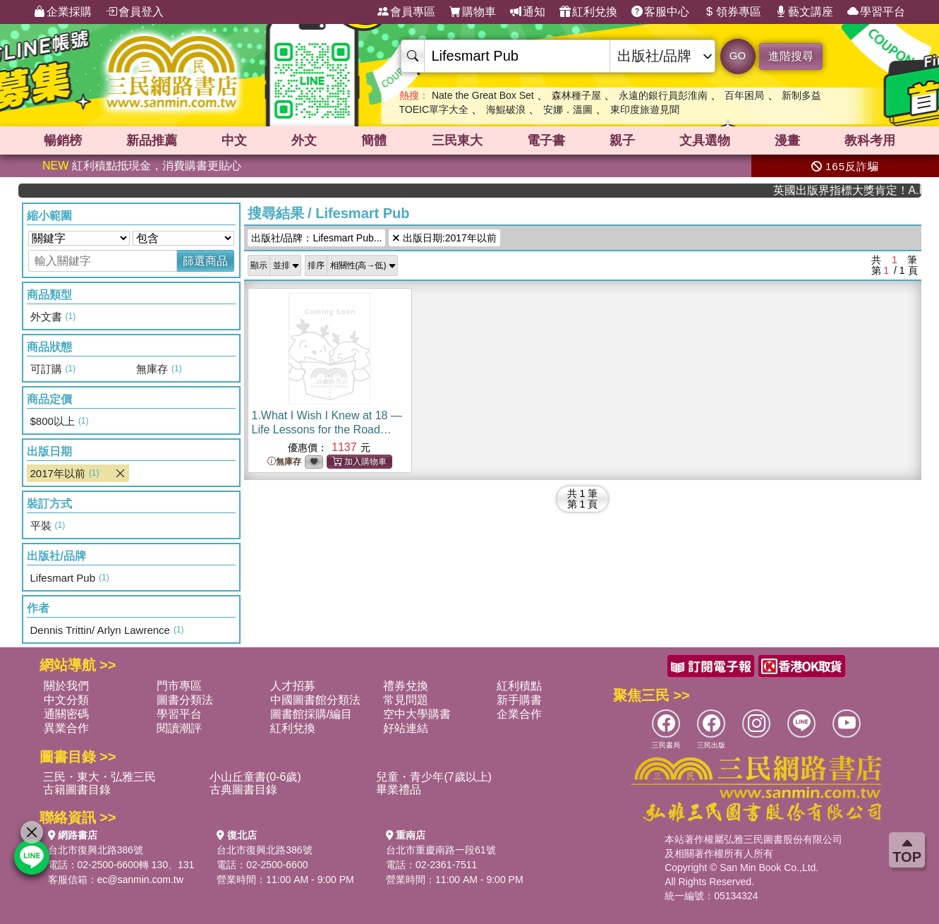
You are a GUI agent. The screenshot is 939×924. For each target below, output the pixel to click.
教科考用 (869, 140)
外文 (304, 140)
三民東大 (457, 140)
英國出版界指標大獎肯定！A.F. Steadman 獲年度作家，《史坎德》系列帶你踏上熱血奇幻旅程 (861, 190)
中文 (234, 140)
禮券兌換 (405, 686)
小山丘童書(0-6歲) (255, 777)
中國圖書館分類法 (315, 700)
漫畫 (787, 140)
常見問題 (405, 700)
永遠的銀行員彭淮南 (663, 95)
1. (327, 429)
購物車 (472, 12)
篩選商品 (205, 261)
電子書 (546, 140)
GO (737, 55)
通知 (527, 12)
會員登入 (135, 12)
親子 (622, 140)
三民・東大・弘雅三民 (99, 777)
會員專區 (406, 12)
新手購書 (519, 700)
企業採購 (63, 12)
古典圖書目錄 (243, 790)
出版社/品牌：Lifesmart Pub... (316, 238)
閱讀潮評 (179, 728)
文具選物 (704, 140)
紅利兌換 (588, 12)
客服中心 (660, 12)
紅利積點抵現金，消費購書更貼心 (141, 166)
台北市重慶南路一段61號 (441, 850)
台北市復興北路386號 (95, 850)
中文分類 (66, 700)
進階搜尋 (790, 56)
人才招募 (292, 686)
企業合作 (519, 714)
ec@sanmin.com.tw (140, 879)
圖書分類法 (185, 700)
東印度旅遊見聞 (644, 109)
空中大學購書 (417, 714)
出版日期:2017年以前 (444, 238)
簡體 (374, 140)
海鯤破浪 (506, 109)
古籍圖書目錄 (77, 790)
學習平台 (876, 12)
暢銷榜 (63, 140)
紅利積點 (519, 686)
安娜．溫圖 (568, 109)
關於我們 (66, 686)
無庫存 (284, 462)
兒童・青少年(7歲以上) (434, 777)
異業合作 (66, 728)
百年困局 (744, 95)
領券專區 (732, 12)
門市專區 (179, 686)
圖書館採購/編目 (311, 714)
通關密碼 (66, 714)
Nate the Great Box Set (483, 95)
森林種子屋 (576, 95)
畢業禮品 (398, 790)
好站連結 (405, 728)
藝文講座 (804, 12)
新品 (151, 140)
